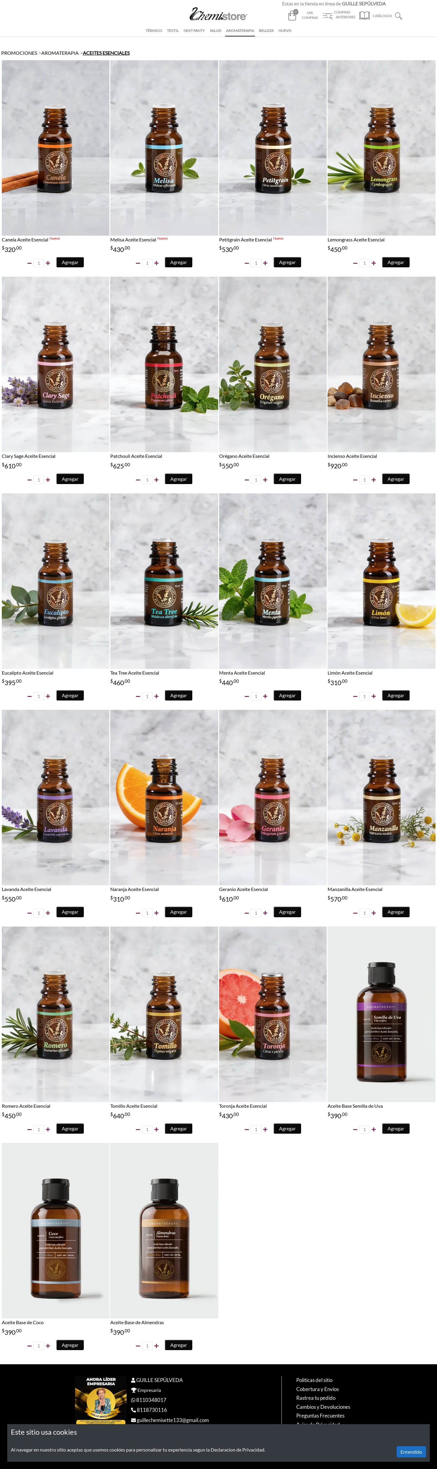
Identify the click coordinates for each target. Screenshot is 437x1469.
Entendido (411, 1452)
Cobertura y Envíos (317, 1389)
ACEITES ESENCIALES (106, 53)
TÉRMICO (154, 30)
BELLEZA (266, 30)
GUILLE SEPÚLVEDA (159, 1380)
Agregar (70, 262)
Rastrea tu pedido (315, 1398)
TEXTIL (173, 30)
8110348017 (151, 1400)
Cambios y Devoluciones (323, 1407)
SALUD (215, 30)
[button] (398, 15)
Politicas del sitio (314, 1380)
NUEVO (284, 30)
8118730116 (152, 1410)
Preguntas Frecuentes (320, 1415)
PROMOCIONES (19, 53)
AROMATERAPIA (240, 30)
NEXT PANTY (194, 30)
